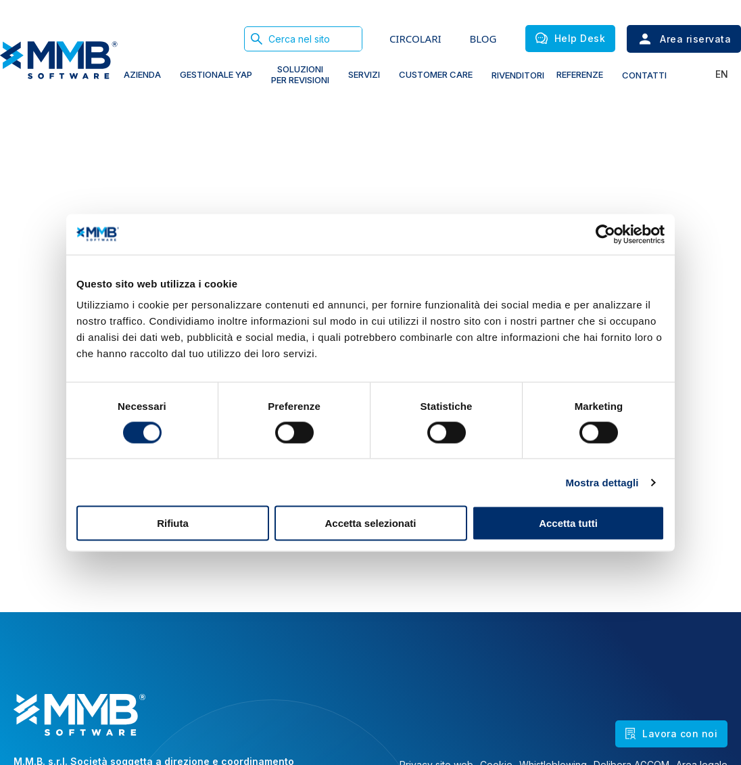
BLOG (483, 38)
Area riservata (684, 38)
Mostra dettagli (601, 482)
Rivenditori (518, 75)
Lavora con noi (671, 733)
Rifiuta (173, 523)
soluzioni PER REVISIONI (300, 74)
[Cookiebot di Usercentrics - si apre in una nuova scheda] (605, 234)
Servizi (364, 74)
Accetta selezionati (370, 523)
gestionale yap (216, 74)
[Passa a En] (718, 74)
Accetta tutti (568, 523)
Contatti (644, 75)
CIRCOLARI (415, 38)
